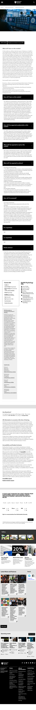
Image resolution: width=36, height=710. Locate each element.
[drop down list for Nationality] (26, 504)
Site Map (20, 701)
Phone (13, 509)
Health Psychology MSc (19, 7)
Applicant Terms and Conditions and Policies (13, 688)
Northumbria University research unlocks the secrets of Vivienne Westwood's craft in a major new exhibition (5, 590)
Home (2, 7)
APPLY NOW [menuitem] (3, 42)
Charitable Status (21, 680)
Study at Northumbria (9, 7)
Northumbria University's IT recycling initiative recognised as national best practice (22, 612)
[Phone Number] (21, 504)
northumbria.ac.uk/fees (9, 383)
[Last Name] (9, 504)
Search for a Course (13, 671)
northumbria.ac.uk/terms (9, 378)
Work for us (20, 678)
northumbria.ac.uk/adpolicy (9, 388)
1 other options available (9, 291)
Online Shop (29, 691)
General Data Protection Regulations (30, 688)
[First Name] (4, 504)
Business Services (22, 672)
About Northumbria (22, 670)
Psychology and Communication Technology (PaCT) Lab (28, 297)
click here (23, 524)
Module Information (8, 304)
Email (3, 509)
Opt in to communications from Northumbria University (14, 515)
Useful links (30, 669)
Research (20, 674)
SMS (22, 509)
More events (31, 635)
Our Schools (11, 675)
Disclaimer (20, 690)
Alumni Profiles (26, 290)
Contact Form (25, 416)
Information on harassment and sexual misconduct (22, 698)
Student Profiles (26, 289)
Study (11, 669)
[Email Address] (17, 504)
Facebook (33, 577)
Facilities (24, 292)
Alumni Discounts (18, 558)
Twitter (29, 577)
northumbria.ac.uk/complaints (10, 393)
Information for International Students (12, 678)
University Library (13, 681)
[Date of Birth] (13, 504)
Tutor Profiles (25, 287)
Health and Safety (31, 677)
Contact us (29, 671)
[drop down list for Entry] (30, 504)
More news (3, 627)
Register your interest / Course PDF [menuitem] (16, 42)
